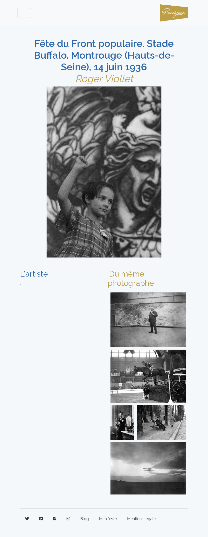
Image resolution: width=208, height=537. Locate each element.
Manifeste (108, 518)
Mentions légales (142, 518)
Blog (84, 518)
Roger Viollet (104, 78)
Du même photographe (131, 278)
